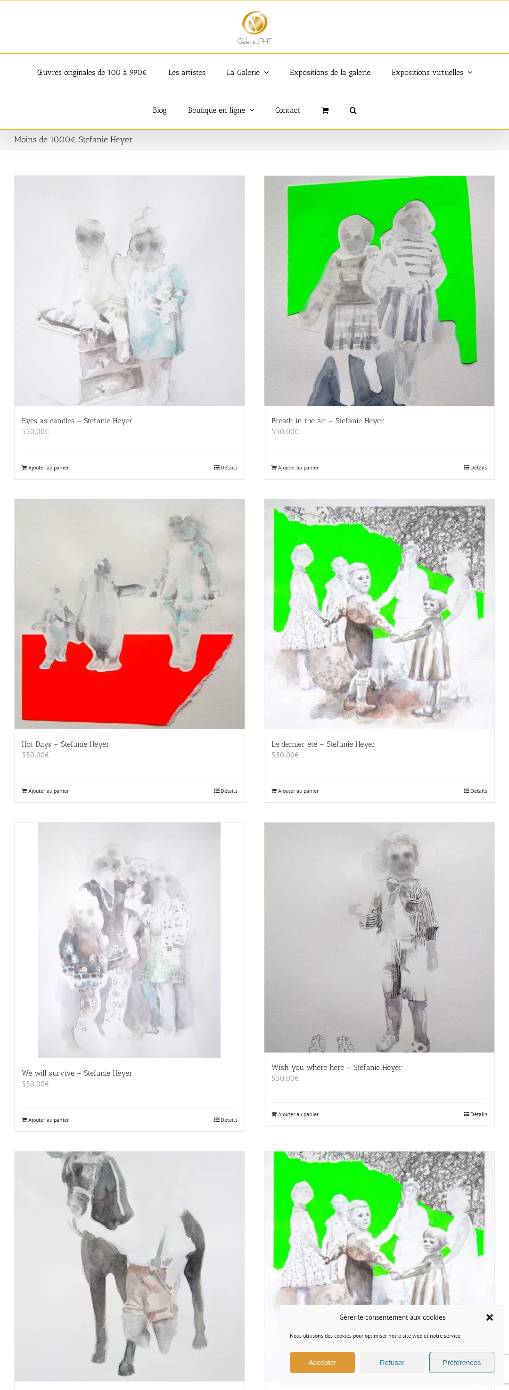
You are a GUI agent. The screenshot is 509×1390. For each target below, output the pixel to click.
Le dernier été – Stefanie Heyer (323, 744)
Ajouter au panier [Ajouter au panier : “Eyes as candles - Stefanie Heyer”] (48, 467)
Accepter (322, 1362)
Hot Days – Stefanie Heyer (65, 744)
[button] (489, 1317)
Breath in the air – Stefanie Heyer (327, 420)
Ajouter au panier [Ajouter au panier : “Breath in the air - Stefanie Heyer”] (298, 467)
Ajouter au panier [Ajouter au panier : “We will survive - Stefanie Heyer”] (48, 1119)
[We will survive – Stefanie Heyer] (130, 940)
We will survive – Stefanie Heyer (77, 1073)
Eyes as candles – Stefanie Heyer (77, 420)
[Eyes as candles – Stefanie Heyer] (130, 291)
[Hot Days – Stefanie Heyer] (130, 614)
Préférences (462, 1362)
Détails (229, 467)
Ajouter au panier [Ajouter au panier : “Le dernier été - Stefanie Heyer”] (298, 790)
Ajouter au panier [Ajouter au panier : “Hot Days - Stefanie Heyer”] (48, 790)
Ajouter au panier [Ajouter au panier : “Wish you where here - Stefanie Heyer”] (298, 1114)
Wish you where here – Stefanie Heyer (336, 1067)
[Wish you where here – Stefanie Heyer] (379, 937)
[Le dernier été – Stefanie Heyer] (379, 1266)
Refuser (392, 1362)
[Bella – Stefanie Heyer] (130, 1266)
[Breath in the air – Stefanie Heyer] (379, 291)
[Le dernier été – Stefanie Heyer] (379, 614)
